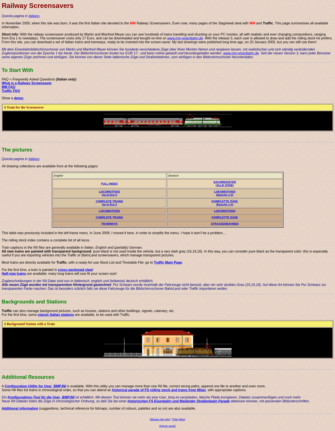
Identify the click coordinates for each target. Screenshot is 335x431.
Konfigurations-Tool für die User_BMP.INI (41, 397)
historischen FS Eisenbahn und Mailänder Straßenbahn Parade (179, 401)
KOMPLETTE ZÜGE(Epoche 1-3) (225, 203)
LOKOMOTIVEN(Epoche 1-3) (224, 193)
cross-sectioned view (75, 270)
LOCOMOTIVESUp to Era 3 (109, 193)
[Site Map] (178, 419)
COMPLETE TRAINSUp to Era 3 (109, 203)
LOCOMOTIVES (109, 211)
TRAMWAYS (109, 223)
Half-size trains (14, 273)
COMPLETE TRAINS (109, 217)
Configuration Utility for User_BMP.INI (35, 386)
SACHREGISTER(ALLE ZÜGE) (224, 183)
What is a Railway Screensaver (27, 83)
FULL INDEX (109, 183)
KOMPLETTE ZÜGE (225, 217)
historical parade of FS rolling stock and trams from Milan (159, 390)
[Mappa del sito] (160, 419)
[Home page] (167, 426)
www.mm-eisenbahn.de (185, 38)
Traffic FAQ (11, 91)
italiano (33, 16)
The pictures (17, 150)
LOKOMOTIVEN (224, 211)
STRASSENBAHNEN (225, 223)
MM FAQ (8, 87)
